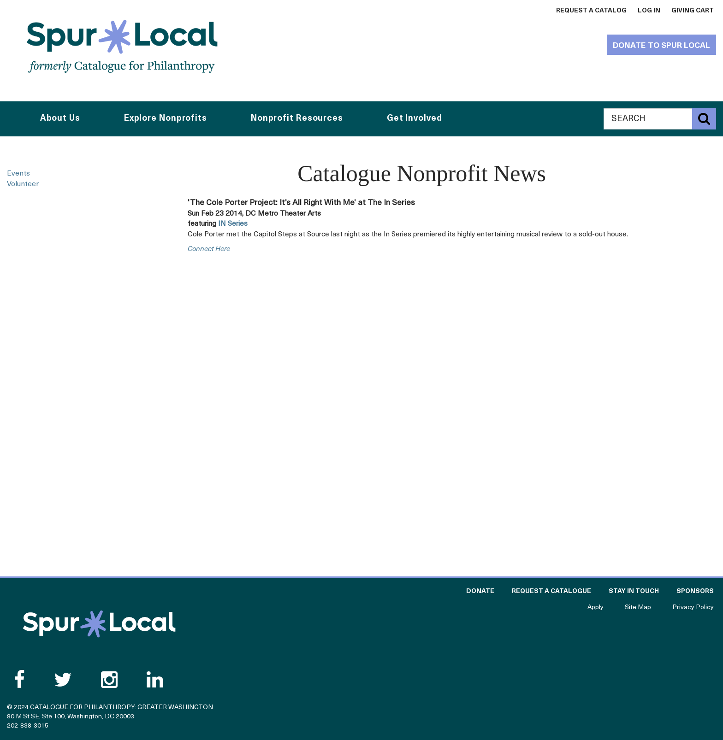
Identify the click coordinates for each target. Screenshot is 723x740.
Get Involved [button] (414, 118)
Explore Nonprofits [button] (165, 118)
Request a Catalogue (551, 591)
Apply (595, 607)
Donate (480, 591)
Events (18, 173)
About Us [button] (60, 118)
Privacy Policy (693, 607)
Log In (649, 10)
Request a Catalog (591, 10)
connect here (209, 249)
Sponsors (695, 591)
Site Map (638, 607)
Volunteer (23, 184)
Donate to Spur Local (661, 46)
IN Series (233, 224)
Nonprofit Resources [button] (297, 118)
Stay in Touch (634, 591)
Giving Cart (692, 10)
